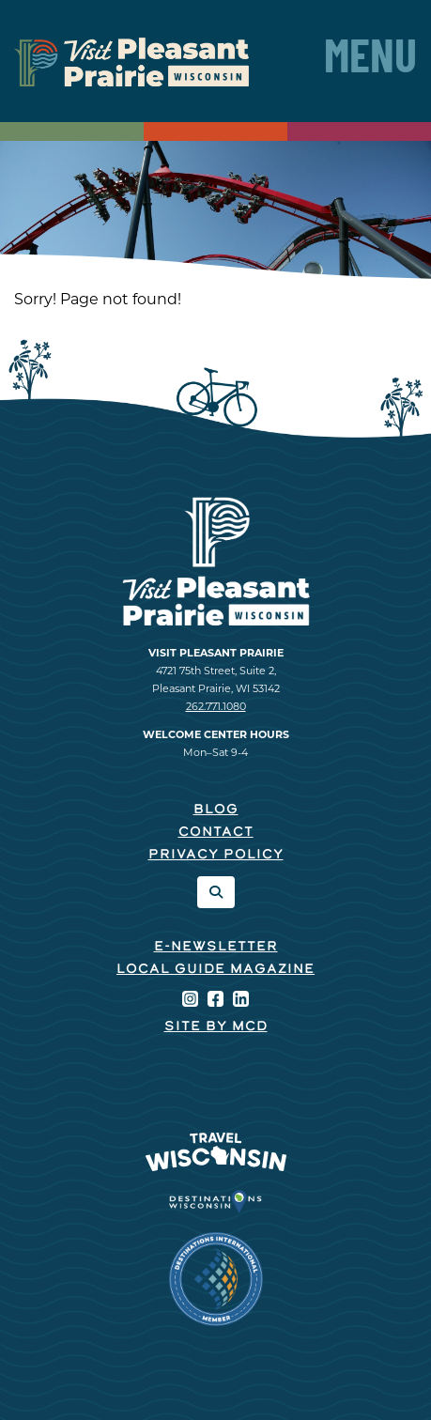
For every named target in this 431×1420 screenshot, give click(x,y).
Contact (216, 833)
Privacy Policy (216, 855)
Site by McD (216, 1027)
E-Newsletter (216, 947)
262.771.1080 (216, 706)
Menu (370, 61)
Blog (216, 810)
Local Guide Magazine (215, 970)
